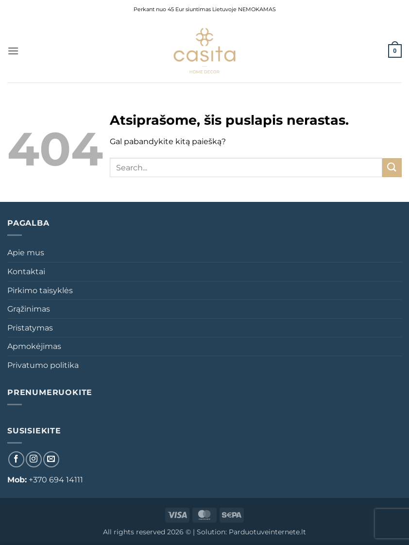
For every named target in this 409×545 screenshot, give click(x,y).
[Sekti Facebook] (16, 459)
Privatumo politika (43, 365)
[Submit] (392, 167)
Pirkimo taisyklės (40, 290)
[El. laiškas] (51, 459)
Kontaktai (26, 271)
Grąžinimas (28, 309)
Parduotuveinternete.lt (267, 532)
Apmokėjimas (34, 346)
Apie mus (25, 252)
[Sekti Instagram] (34, 459)
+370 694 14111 (56, 479)
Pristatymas (30, 327)
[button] (13, 51)
